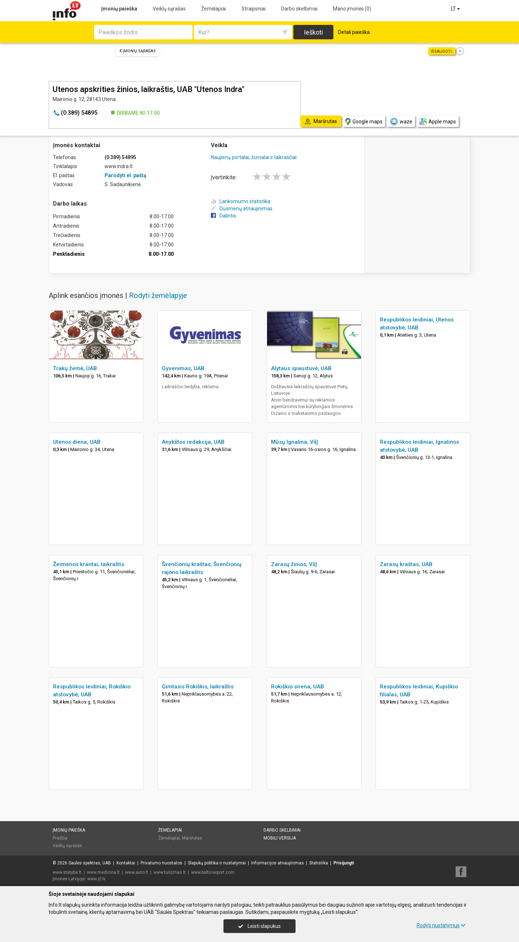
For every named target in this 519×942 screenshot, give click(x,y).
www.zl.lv (96, 878)
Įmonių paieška (119, 9)
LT (456, 9)
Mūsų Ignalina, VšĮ (294, 442)
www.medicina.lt (103, 872)
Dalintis (223, 216)
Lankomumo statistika (240, 201)
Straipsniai (253, 9)
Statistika (318, 863)
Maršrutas (192, 838)
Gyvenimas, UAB (183, 368)
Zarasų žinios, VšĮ (294, 564)
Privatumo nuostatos (161, 863)
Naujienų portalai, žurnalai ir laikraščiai (254, 157)
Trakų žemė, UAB (75, 368)
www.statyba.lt (67, 872)
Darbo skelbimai (299, 9)
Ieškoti (313, 32)
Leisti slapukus (259, 926)
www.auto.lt (136, 872)
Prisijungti (343, 863)
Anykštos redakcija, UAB (193, 442)
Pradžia (60, 838)
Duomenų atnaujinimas (241, 208)
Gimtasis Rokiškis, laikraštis (198, 686)
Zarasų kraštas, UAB (406, 564)
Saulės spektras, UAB (89, 863)
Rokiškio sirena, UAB (297, 686)
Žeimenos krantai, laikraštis (88, 564)
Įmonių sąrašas (137, 51)
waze (400, 121)
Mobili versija (279, 838)
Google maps (363, 122)
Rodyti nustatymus (441, 925)
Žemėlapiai (213, 9)
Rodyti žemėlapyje (158, 295)
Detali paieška (354, 32)
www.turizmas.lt (170, 872)
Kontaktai (125, 863)
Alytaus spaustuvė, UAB (301, 368)
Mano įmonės (352, 9)
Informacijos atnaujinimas (277, 863)
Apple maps (437, 122)
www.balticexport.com (213, 872)
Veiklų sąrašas (169, 9)
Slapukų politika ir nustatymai (217, 863)
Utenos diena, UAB (77, 442)
